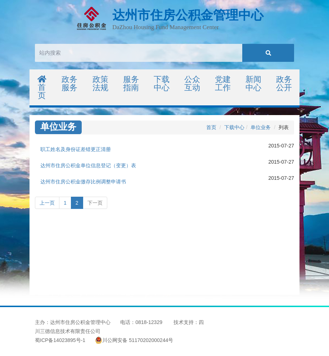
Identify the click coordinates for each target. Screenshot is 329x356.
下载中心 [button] (162, 83)
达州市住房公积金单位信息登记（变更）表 (88, 165)
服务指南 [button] (131, 83)
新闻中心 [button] (253, 83)
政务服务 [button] (69, 83)
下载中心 (234, 127)
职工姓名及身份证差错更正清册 (75, 149)
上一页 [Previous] (47, 203)
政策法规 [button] (100, 83)
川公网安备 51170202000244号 (134, 340)
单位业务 (261, 127)
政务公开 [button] (284, 83)
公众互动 (192, 83)
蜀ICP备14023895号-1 (60, 340)
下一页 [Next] (95, 203)
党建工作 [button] (223, 83)
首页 (42, 87)
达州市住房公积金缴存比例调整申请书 (83, 181)
